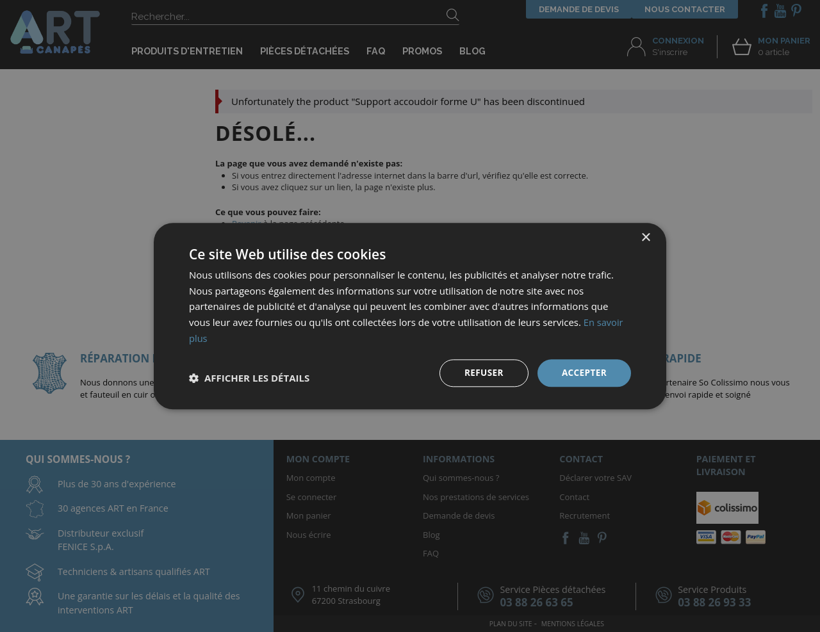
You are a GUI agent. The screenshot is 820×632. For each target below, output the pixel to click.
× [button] (645, 237)
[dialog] (410, 316)
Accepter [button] (583, 372)
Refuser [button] (482, 372)
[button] (249, 378)
